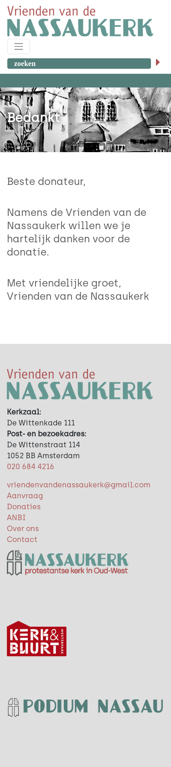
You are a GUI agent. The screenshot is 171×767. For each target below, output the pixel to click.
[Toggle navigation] (18, 46)
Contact (22, 539)
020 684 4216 (30, 466)
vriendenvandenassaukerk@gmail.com (78, 485)
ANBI (16, 517)
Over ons (23, 528)
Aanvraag (25, 495)
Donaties (24, 506)
